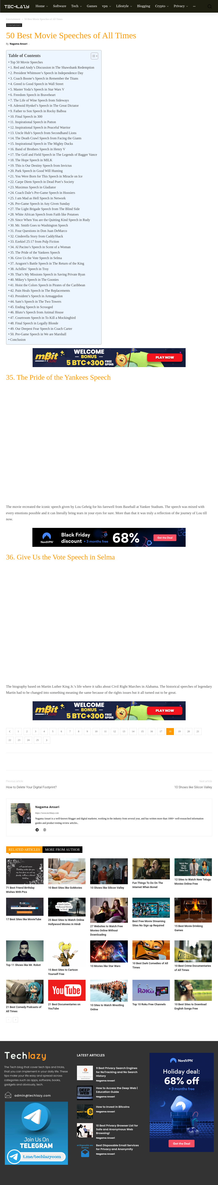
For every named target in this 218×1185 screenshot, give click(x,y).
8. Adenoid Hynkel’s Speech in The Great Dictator (44, 105)
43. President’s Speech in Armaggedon (36, 296)
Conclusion (18, 339)
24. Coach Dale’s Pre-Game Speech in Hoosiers (42, 192)
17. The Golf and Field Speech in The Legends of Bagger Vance (53, 154)
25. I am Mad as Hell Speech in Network (38, 198)
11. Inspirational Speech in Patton (33, 122)
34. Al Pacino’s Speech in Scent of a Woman (40, 247)
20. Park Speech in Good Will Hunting (36, 171)
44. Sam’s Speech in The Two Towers (35, 301)
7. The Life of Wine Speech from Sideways (39, 100)
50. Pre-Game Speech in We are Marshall (38, 334)
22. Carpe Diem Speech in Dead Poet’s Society (42, 182)
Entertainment (13, 19)
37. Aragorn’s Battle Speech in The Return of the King (47, 263)
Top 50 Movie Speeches (26, 62)
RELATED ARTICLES (24, 849)
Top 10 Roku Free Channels (149, 1004)
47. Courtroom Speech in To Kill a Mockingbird (43, 318)
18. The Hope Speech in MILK (31, 160)
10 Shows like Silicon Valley (193, 787)
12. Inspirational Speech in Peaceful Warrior (40, 127)
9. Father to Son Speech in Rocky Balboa (38, 111)
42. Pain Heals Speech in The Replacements (40, 290)
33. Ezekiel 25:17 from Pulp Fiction (34, 241)
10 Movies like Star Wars (105, 966)
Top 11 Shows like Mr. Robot (23, 965)
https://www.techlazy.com (47, 813)
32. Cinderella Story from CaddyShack (36, 236)
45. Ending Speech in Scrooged (31, 307)
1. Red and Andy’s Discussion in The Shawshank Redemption (52, 67)
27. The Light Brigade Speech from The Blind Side (45, 209)
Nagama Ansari (18, 43)
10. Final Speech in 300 (26, 116)
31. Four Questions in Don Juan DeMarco (38, 231)
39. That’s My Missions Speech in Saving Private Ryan (47, 274)
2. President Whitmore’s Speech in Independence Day (46, 73)
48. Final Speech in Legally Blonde (34, 323)
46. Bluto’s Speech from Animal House (36, 312)
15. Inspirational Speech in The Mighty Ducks (41, 143)
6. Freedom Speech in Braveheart (32, 95)
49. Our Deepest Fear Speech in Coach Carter (41, 328)
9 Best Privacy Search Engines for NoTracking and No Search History (116, 1072)
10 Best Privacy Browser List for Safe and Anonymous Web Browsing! (117, 1129)
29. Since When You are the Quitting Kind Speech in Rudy (50, 220)
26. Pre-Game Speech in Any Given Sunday (40, 203)
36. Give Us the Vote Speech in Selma (36, 258)
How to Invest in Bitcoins (112, 1107)
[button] (208, 6)
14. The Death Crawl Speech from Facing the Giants (45, 138)
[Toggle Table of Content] (92, 56)
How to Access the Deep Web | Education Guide (117, 1090)
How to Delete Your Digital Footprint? (31, 787)
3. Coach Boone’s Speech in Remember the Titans (44, 78)
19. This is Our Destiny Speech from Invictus (41, 165)
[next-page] (15, 1019)
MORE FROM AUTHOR (62, 849)
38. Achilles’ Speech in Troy (29, 269)
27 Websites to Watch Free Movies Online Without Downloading (106, 930)
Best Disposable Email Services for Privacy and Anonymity (117, 1147)
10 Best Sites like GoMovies (65, 887)
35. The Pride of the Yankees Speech (35, 252)
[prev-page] (8, 1019)
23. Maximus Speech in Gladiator (33, 187)
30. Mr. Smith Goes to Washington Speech (39, 225)
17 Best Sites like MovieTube (23, 919)
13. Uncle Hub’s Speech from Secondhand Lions (43, 133)
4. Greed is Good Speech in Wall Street (36, 84)
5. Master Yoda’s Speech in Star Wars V (37, 89)
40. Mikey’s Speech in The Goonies (34, 279)
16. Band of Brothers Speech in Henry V (37, 149)
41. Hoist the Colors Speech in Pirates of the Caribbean (47, 285)
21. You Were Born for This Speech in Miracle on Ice (46, 176)
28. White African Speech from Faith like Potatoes (44, 214)
